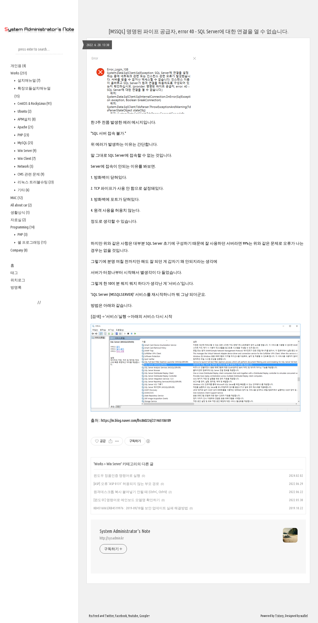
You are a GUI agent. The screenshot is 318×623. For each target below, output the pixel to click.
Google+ (144, 615)
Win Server (26, 151)
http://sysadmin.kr (112, 538)
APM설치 (26, 119)
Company (19, 250)
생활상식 (20, 212)
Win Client (26, 158)
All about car (21, 205)
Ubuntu (24, 111)
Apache (25, 127)
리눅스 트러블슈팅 (35, 182)
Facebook (121, 615)
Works (18, 73)
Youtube (133, 615)
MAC (16, 198)
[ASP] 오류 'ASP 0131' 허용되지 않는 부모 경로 (126, 483)
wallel (304, 615)
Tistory (279, 615)
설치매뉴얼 (28, 80)
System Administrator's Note (125, 531)
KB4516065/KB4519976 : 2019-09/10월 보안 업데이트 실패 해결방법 (141, 508)
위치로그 (17, 280)
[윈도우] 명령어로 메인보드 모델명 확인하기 (127, 500)
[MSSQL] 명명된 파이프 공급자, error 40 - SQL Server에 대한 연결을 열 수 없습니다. (198, 31)
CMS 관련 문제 (30, 174)
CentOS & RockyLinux (34, 103)
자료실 (18, 220)
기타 (23, 190)
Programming (22, 227)
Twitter (109, 615)
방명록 (15, 287)
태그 (14, 273)
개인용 (18, 66)
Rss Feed (94, 615)
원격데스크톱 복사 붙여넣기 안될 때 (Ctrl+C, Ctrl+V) (130, 492)
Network (25, 166)
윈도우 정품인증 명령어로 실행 (117, 475)
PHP (23, 135)
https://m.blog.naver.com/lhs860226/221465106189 (136, 420)
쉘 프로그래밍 (31, 242)
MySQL (25, 143)
